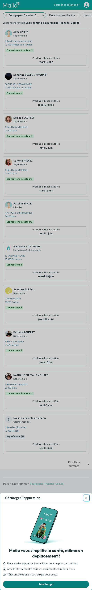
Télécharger (46, 584)
